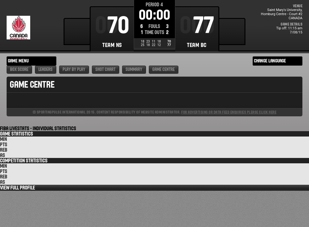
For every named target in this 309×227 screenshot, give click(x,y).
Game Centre (163, 69)
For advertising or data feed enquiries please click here (228, 112)
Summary (134, 69)
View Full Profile (17, 187)
